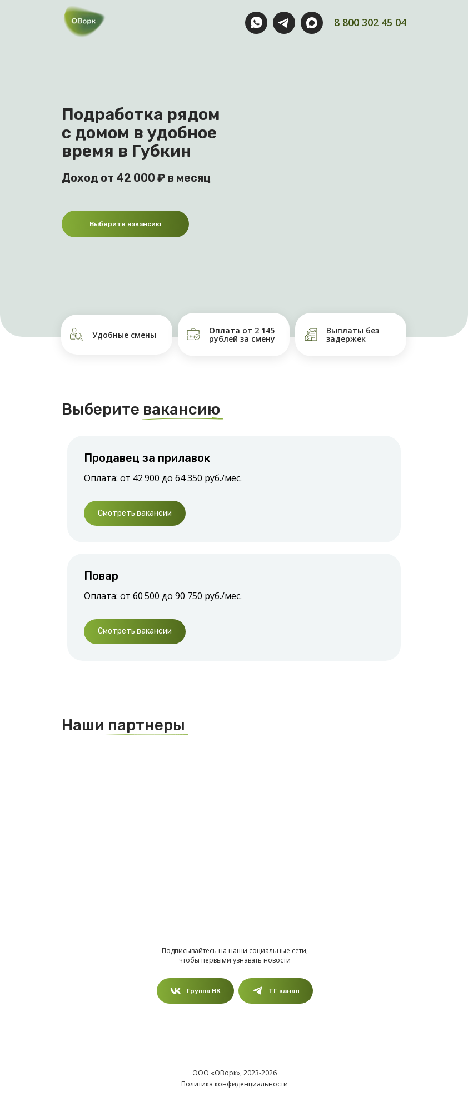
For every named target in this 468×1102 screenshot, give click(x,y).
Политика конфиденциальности (234, 1084)
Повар (101, 575)
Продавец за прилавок (147, 458)
